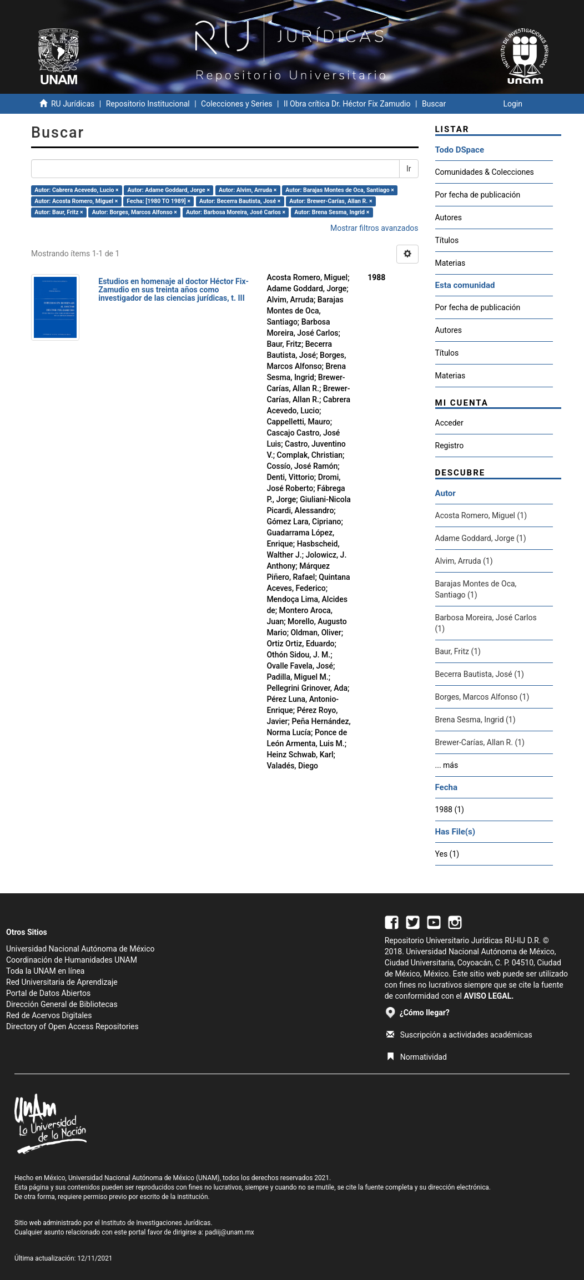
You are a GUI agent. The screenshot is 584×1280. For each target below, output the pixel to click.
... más (447, 765)
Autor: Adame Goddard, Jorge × (169, 190)
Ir (408, 168)
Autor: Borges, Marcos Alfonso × (134, 212)
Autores (448, 217)
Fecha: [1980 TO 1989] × (158, 201)
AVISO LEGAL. (488, 995)
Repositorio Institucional (148, 103)
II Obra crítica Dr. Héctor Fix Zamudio (347, 103)
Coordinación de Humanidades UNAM (71, 959)
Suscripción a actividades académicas (459, 1034)
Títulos (447, 240)
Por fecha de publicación (478, 194)
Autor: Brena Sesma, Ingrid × (331, 212)
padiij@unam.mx (229, 1232)
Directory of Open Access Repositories (72, 1026)
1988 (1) (449, 809)
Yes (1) (447, 853)
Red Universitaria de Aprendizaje (62, 982)
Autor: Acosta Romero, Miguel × (76, 201)
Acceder (449, 422)
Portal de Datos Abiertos (48, 993)
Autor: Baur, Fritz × (58, 212)
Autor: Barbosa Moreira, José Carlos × (235, 212)
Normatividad (416, 1057)
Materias (450, 263)
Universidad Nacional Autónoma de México (80, 948)
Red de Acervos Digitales (49, 1015)
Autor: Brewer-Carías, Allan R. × (330, 201)
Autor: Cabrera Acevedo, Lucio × (76, 190)
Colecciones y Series (236, 103)
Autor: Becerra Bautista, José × (239, 201)
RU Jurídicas (72, 103)
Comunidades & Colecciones (484, 172)
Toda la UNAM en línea (45, 971)
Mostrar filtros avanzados (374, 228)
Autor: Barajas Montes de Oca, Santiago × (339, 190)
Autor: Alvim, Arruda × (247, 190)
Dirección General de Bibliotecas (62, 1004)
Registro (449, 445)
